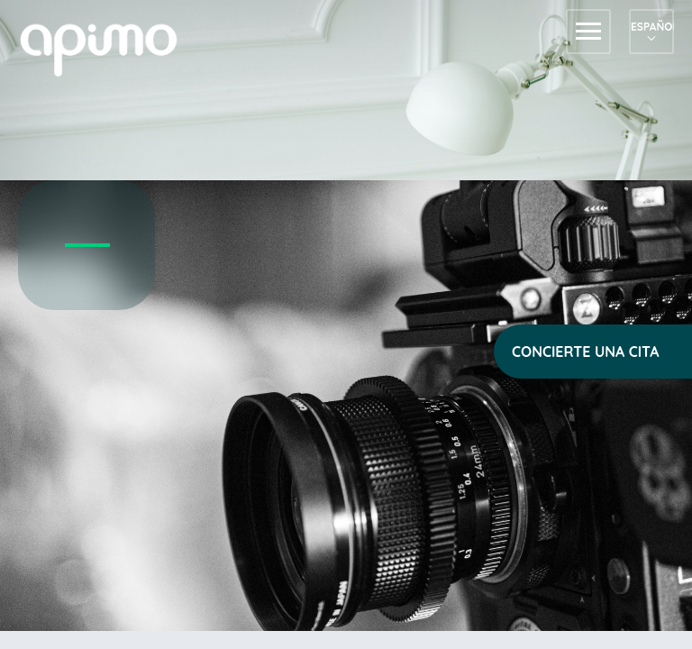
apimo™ (108, 48)
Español (651, 26)
